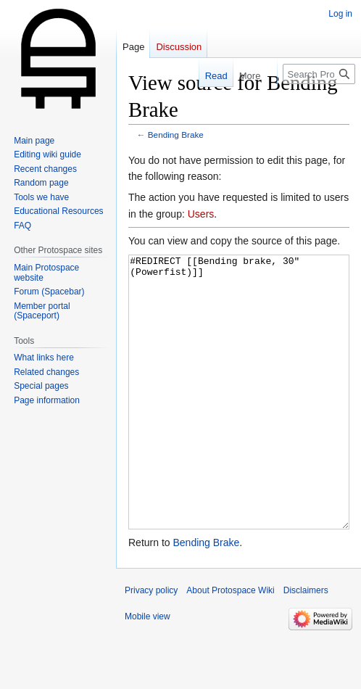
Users (201, 214)
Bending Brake (176, 134)
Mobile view (147, 671)
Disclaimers (305, 645)
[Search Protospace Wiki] (319, 74)
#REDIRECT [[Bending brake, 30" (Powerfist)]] (238, 420)
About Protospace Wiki (230, 645)
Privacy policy (151, 645)
